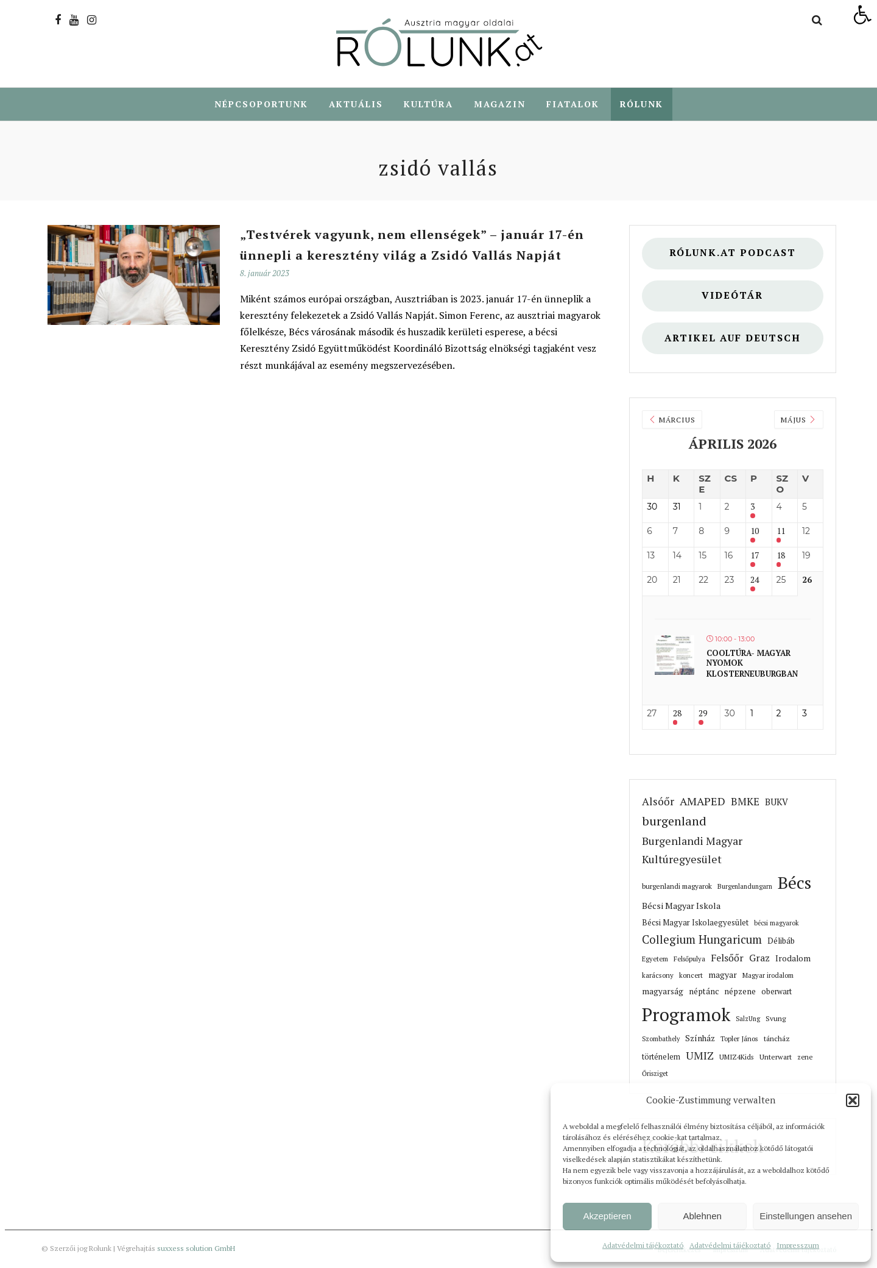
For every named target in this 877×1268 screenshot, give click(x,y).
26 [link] (807, 580)
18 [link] (781, 556)
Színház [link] (700, 1038)
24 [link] (754, 580)
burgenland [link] (674, 821)
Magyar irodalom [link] (768, 975)
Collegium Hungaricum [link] (702, 940)
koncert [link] (691, 975)
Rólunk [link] (641, 104)
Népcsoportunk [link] (261, 104)
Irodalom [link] (793, 958)
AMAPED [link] (702, 801)
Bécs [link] (794, 883)
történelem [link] (661, 1057)
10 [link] (754, 532)
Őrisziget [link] (655, 1074)
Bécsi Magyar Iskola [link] (681, 906)
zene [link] (804, 1057)
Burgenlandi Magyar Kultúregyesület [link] (692, 851)
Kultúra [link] (428, 104)
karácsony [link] (658, 975)
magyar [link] (722, 975)
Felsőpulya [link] (689, 959)
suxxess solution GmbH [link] (196, 1248)
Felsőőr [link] (727, 958)
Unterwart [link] (775, 1057)
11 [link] (781, 532)
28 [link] (677, 714)
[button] (853, 1100)
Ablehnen (702, 1216)
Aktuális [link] (356, 104)
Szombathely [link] (661, 1039)
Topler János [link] (739, 1039)
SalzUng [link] (748, 1019)
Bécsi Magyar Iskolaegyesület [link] (695, 923)
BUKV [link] (776, 802)
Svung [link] (776, 1019)
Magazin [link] (500, 104)
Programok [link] (686, 1015)
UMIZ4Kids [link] (736, 1057)
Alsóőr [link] (658, 802)
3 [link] (752, 507)
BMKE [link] (745, 802)
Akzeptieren (607, 1216)
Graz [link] (759, 958)
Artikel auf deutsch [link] (732, 338)
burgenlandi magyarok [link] (677, 886)
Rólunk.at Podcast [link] (732, 253)
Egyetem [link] (655, 959)
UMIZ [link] (700, 1056)
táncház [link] (777, 1039)
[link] (862, 14)
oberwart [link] (776, 992)
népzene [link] (740, 991)
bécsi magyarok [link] (776, 923)
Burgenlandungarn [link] (744, 887)
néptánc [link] (704, 991)
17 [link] (754, 556)
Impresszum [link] (798, 1245)
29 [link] (703, 714)
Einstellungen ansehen (805, 1216)
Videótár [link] (732, 296)
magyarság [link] (662, 991)
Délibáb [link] (781, 941)
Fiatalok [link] (572, 104)
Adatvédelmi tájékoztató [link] (642, 1245)
